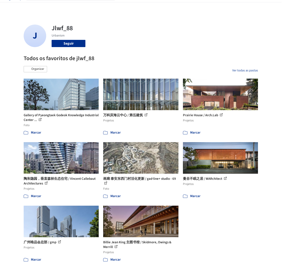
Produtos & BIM (165, 6)
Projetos (126, 6)
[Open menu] (270, 6)
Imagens (142, 6)
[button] (35, 69)
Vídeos (202, 6)
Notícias (187, 6)
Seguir (69, 43)
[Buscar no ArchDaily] (74, 6)
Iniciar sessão (227, 6)
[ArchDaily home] (14, 6)
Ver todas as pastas (245, 70)
